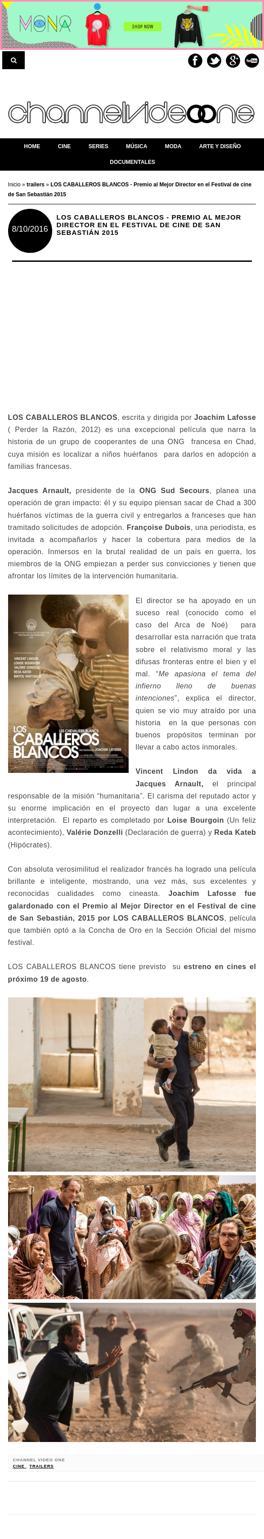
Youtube (252, 60)
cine (20, 1466)
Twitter (214, 60)
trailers (41, 1466)
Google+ (233, 60)
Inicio (15, 184)
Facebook (195, 60)
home (32, 146)
